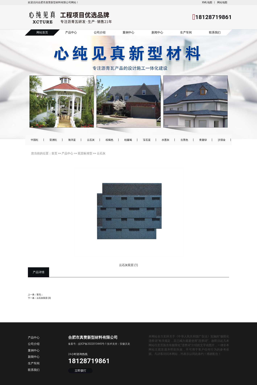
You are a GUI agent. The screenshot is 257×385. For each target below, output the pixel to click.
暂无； (40, 294)
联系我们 (215, 32)
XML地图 (207, 2)
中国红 (34, 139)
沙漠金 (221, 139)
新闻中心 (157, 32)
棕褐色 (109, 139)
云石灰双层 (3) (44, 298)
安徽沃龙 (125, 343)
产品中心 (71, 32)
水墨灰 (165, 139)
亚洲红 (53, 139)
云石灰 (91, 139)
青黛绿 (203, 139)
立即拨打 (80, 370)
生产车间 (186, 32)
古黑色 (184, 139)
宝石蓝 (147, 139)
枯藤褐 (128, 139)
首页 (54, 153)
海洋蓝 (72, 139)
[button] (13, 86)
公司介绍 (99, 32)
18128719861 (89, 361)
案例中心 (128, 32)
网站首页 (42, 32)
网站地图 (222, 2)
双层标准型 (85, 153)
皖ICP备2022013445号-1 (92, 343)
